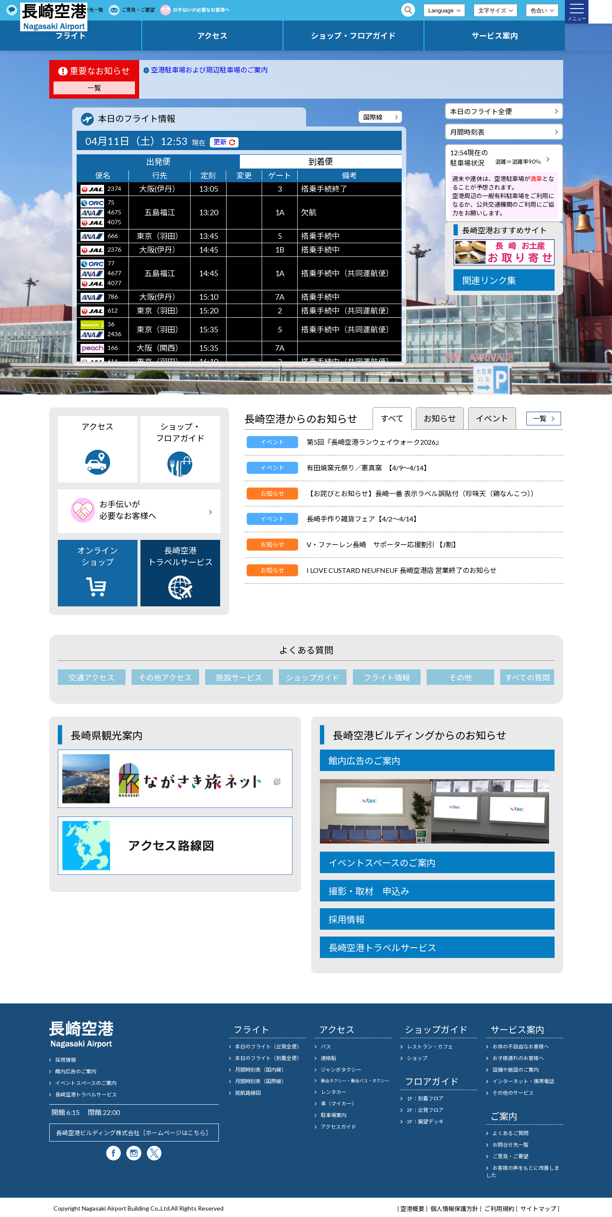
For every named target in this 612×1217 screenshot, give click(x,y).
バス (326, 1045)
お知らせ (440, 418)
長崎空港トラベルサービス (180, 572)
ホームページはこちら (176, 1131)
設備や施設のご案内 (516, 1068)
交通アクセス (91, 677)
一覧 (94, 88)
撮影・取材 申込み (368, 889)
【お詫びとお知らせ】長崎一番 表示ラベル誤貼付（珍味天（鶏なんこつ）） (422, 493)
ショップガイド (306, 677)
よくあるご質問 (142, 9)
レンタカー (333, 1090)
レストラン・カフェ (430, 1045)
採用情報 (346, 917)
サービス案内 (508, 35)
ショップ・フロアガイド (393, 35)
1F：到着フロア (425, 1096)
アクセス (279, 35)
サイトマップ (538, 1207)
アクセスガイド (338, 1125)
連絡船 (328, 1056)
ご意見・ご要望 (245, 9)
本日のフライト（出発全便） (268, 1045)
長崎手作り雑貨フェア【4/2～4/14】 (363, 519)
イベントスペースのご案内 (382, 861)
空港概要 (412, 1207)
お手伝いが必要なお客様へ (308, 9)
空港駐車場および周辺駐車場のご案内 (209, 70)
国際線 (372, 117)
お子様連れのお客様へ (518, 1056)
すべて (392, 418)
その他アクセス (162, 677)
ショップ (417, 1056)
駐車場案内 (333, 1113)
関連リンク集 (489, 280)
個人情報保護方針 (454, 1207)
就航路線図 (248, 1091)
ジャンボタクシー (341, 1068)
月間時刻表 (467, 132)
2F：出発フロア (425, 1108)
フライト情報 (378, 677)
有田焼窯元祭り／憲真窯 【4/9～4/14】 (368, 468)
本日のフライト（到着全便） (268, 1056)
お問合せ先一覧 (193, 9)
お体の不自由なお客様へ (521, 1045)
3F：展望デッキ (425, 1120)
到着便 (320, 162)
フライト (164, 35)
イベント (492, 418)
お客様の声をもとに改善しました (522, 1170)
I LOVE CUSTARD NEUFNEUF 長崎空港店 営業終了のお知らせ (402, 570)
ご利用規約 (499, 1207)
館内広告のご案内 (364, 758)
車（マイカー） (339, 1102)
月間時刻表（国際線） (261, 1079)
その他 (449, 677)
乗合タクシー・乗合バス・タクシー (355, 1078)
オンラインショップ (97, 572)
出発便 (158, 162)
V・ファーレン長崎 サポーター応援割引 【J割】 (383, 544)
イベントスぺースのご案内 (85, 1081)
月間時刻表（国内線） (261, 1068)
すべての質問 (521, 677)
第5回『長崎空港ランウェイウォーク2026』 (374, 442)
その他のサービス (513, 1091)
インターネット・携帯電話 (523, 1079)
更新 (220, 142)
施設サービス (234, 677)
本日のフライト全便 (481, 111)
